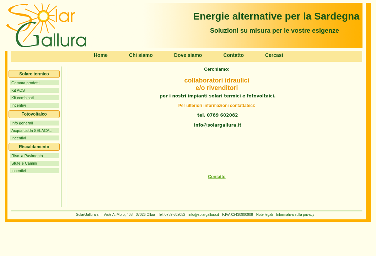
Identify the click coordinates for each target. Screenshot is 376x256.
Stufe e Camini (24, 163)
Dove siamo (188, 55)
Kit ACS (18, 90)
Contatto (233, 55)
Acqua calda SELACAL (31, 130)
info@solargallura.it (203, 215)
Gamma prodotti (25, 83)
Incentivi (18, 105)
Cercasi (274, 55)
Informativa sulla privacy (294, 215)
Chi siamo (141, 55)
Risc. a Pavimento (27, 156)
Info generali (22, 123)
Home (101, 55)
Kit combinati (22, 98)
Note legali (264, 215)
